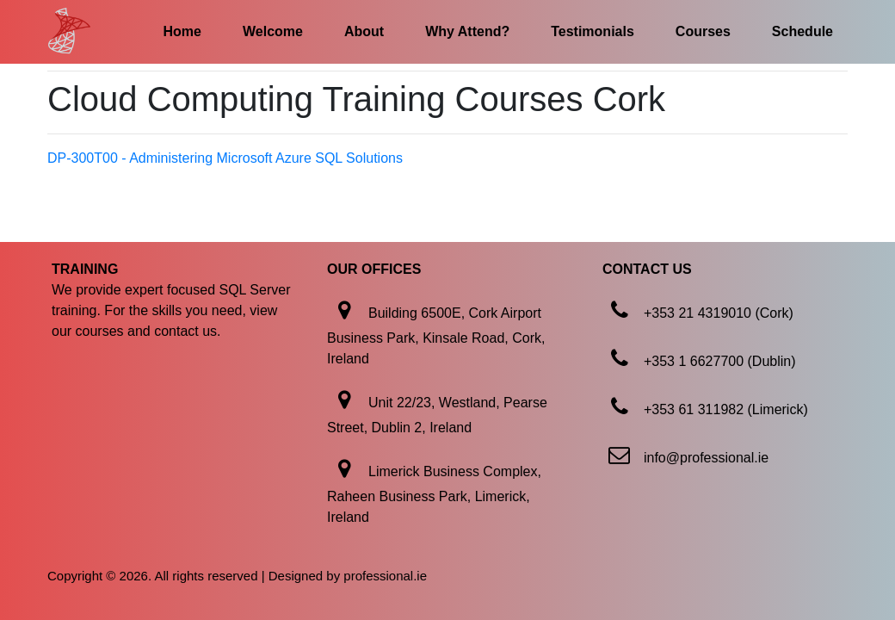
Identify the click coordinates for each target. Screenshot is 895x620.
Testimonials (592, 31)
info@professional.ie (706, 457)
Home (182, 31)
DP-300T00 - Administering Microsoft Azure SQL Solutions (225, 158)
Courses (703, 31)
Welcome (273, 31)
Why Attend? (467, 31)
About (364, 31)
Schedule (802, 31)
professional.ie (385, 575)
